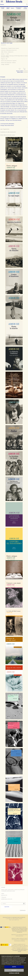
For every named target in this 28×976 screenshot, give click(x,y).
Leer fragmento (4, 129)
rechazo (14, 970)
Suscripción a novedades (18, 8)
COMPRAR (25, 72)
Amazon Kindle (5, 56)
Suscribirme (7, 906)
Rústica (26, 55)
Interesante (22, 910)
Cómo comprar (25, 8)
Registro (12, 8)
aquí (6, 962)
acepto (14, 966)
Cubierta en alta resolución (8, 132)
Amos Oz (3, 45)
